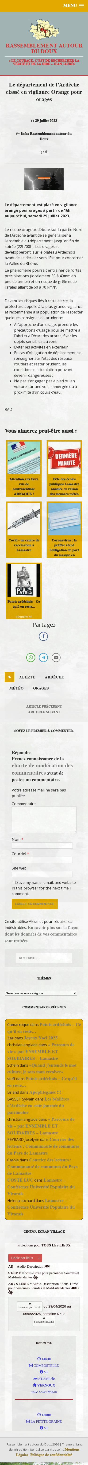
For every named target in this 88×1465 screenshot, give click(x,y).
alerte (27, 677)
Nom (16, 839)
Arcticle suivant (44, 712)
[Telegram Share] (43, 657)
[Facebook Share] (43, 636)
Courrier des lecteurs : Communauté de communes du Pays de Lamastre (43, 1146)
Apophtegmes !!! (45, 1092)
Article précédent (44, 706)
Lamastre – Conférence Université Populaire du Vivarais (41, 1187)
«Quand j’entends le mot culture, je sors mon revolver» (42, 1068)
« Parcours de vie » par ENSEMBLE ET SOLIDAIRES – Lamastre (40, 1052)
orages (41, 688)
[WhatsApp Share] (30, 657)
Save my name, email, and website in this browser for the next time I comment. (44, 888)
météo (16, 688)
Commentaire (24, 803)
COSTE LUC (20, 1180)
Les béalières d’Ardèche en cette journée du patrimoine (38, 1106)
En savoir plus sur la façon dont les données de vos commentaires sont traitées (42, 934)
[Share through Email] (56, 657)
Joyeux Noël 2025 (41, 1038)
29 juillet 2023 (46, 120)
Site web (19, 868)
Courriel (19, 853)
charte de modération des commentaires (42, 768)
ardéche (54, 677)
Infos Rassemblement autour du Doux (46, 136)
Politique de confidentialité (51, 1454)
